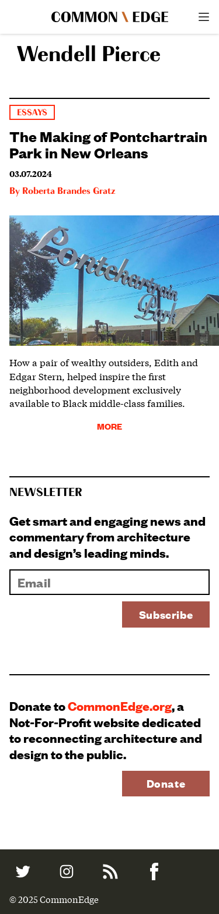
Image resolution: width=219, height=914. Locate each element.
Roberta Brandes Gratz (69, 191)
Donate (166, 783)
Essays (32, 112)
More (109, 426)
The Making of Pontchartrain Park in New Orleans (108, 144)
